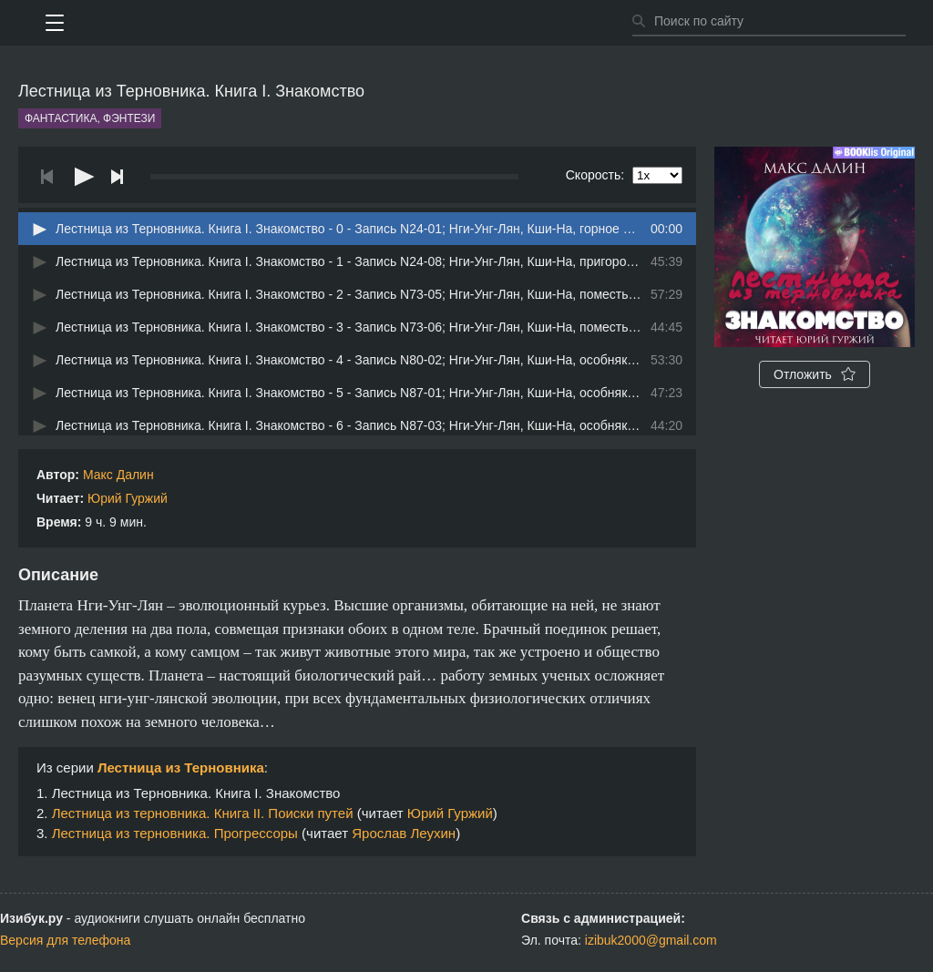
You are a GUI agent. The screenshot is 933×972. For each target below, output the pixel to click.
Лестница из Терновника (180, 767)
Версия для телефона (65, 940)
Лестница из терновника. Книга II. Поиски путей (203, 813)
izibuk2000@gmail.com (651, 940)
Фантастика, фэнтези (90, 118)
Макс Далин (118, 474)
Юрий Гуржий (127, 498)
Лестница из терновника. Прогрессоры (175, 833)
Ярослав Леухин (404, 833)
